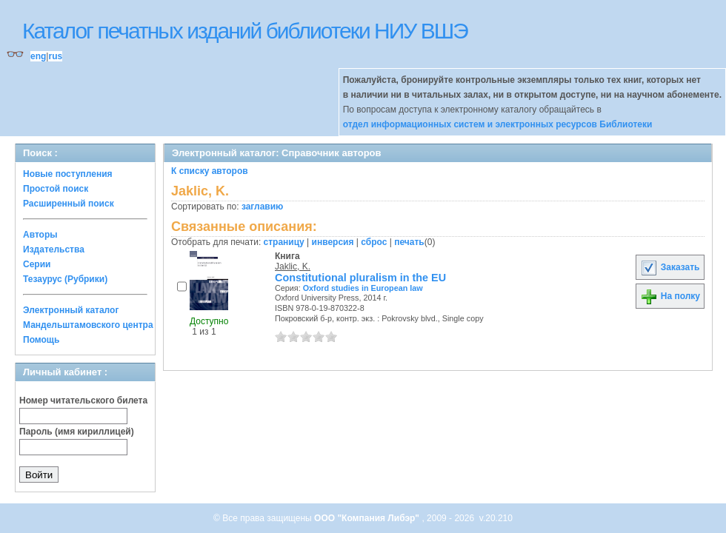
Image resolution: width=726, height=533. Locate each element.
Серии (36, 264)
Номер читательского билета (83, 400)
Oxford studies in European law (363, 288)
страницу (284, 242)
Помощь (41, 340)
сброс (374, 242)
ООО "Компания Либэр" (368, 518)
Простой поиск (55, 189)
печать (409, 242)
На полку (670, 296)
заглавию (262, 206)
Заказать (669, 267)
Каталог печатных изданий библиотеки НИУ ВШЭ (244, 31)
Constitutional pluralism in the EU (360, 278)
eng (38, 56)
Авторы (40, 234)
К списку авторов (209, 171)
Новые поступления (68, 174)
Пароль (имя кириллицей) (76, 431)
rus (55, 56)
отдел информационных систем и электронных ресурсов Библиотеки (498, 124)
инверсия (333, 242)
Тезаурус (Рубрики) (65, 279)
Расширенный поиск (68, 203)
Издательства (53, 249)
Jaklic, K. (292, 266)
